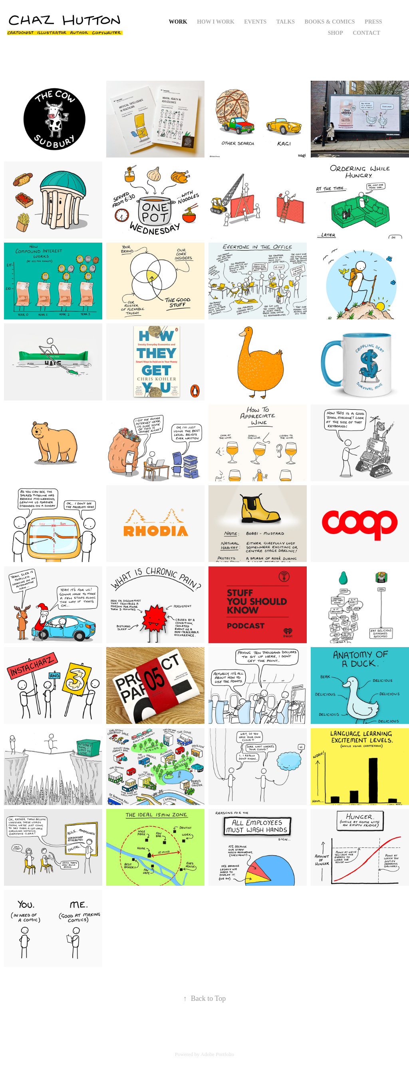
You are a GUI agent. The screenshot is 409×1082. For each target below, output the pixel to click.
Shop (335, 33)
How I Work (215, 22)
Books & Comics (330, 22)
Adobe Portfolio (217, 1054)
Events (255, 22)
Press (373, 22)
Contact (366, 33)
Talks (285, 22)
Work (178, 22)
